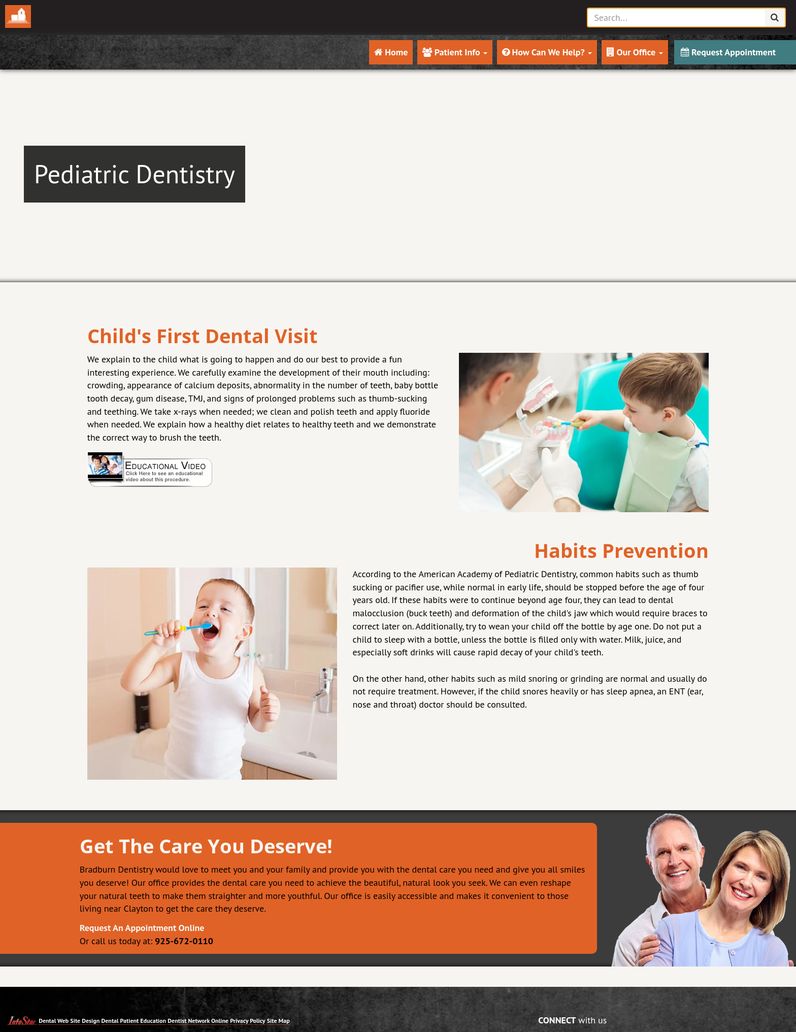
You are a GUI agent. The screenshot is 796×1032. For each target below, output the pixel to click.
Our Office (635, 52)
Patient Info (454, 52)
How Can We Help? (547, 52)
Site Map (278, 1020)
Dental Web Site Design (69, 1020)
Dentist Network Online (198, 1020)
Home (391, 52)
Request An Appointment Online (142, 928)
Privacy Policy (247, 1020)
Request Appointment (728, 52)
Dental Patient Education (134, 1020)
